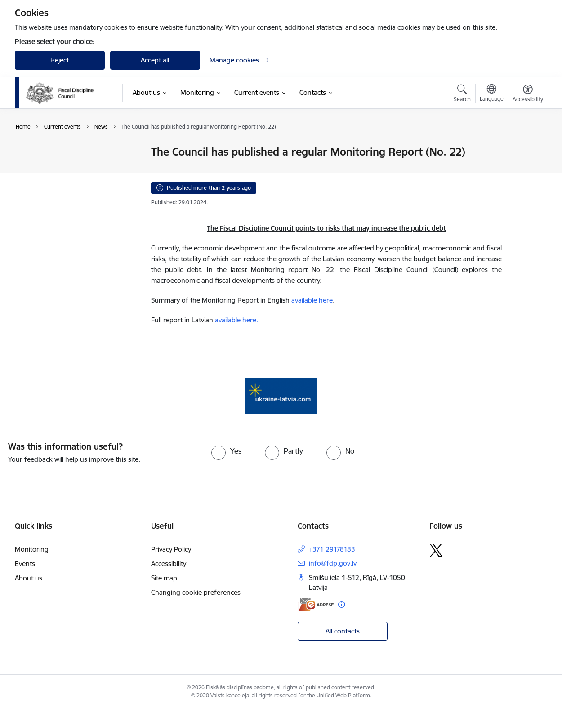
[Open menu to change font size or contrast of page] (528, 94)
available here (312, 300)
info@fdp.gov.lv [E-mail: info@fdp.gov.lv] (333, 563)
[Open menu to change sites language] (491, 94)
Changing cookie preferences (196, 592)
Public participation (53, 168)
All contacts (343, 631)
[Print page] (525, 148)
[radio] (226, 451)
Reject (59, 60)
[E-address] (316, 604)
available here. (236, 320)
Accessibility (168, 563)
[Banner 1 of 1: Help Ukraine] (281, 395)
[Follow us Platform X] (436, 550)
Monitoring (32, 549)
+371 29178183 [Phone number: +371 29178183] (332, 549)
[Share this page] (525, 171)
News (32, 152)
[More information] (341, 604)
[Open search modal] (462, 94)
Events (34, 183)
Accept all (155, 60)
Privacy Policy (171, 549)
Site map (164, 578)
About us (28, 578)
